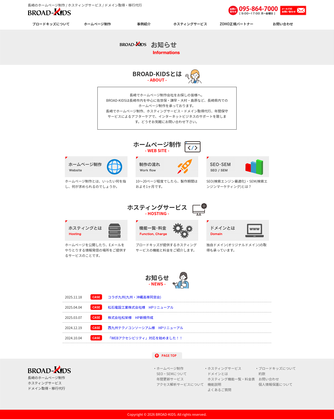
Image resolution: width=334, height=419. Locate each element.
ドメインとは (218, 373)
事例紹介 (144, 23)
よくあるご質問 (219, 389)
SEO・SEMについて (172, 373)
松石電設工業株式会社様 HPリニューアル (140, 307)
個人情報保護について (275, 384)
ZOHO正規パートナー (237, 23)
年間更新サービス (170, 378)
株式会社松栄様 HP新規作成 (130, 317)
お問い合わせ (283, 23)
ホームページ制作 (97, 23)
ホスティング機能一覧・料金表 (231, 378)
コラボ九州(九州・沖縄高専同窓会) (134, 297)
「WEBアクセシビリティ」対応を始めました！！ (145, 337)
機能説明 (214, 384)
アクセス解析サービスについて (180, 384)
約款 (262, 373)
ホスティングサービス (190, 23)
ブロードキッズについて (51, 23)
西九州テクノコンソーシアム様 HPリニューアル (145, 327)
